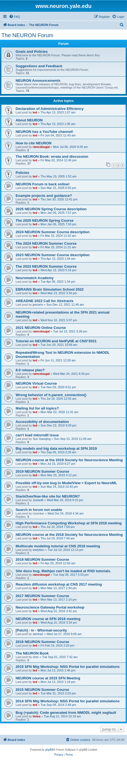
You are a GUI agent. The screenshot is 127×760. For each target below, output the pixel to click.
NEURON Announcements (38, 80)
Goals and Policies (32, 51)
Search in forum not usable (39, 510)
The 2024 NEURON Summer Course (46, 243)
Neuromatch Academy (35, 278)
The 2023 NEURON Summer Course (46, 266)
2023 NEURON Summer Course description (53, 255)
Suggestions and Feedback (39, 66)
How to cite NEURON (33, 143)
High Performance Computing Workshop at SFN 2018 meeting (69, 523)
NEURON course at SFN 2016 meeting (48, 619)
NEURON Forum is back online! (43, 184)
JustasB (38, 500)
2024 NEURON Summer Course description (53, 232)
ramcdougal (41, 146)
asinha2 (38, 634)
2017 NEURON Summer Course (42, 596)
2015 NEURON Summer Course (42, 690)
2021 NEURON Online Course (41, 328)
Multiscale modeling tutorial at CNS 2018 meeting (58, 546)
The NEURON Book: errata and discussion (52, 156)
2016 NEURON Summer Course (42, 642)
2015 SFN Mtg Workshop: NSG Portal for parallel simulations (68, 667)
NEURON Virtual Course (36, 383)
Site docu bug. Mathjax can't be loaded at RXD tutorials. (63, 571)
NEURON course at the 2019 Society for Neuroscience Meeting (69, 460)
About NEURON (29, 120)
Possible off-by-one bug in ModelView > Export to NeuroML (66, 483)
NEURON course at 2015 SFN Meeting (48, 678)
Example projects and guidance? (44, 196)
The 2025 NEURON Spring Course (45, 220)
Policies (22, 173)
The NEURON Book (32, 653)
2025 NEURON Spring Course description (51, 209)
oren (36, 657)
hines (37, 716)
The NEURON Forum (27, 35)
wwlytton (38, 549)
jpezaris (38, 304)
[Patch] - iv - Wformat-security (41, 630)
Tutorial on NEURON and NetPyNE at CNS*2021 (56, 341)
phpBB (49, 749)
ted (35, 112)
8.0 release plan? (30, 370)
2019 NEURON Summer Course (42, 471)
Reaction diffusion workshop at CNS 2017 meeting (59, 584)
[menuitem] (14, 16)
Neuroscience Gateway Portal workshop (50, 607)
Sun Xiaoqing (41, 438)
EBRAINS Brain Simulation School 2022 (49, 289)
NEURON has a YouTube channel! (44, 132)
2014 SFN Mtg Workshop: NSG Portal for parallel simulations (68, 701)
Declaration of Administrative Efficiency (50, 109)
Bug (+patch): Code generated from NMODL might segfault (66, 713)
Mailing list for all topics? (37, 408)
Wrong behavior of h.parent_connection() (51, 395)
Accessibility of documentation (42, 422)
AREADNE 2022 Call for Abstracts (44, 301)
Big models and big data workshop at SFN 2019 (56, 448)
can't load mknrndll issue (37, 435)
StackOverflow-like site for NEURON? (48, 496)
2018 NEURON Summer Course (42, 559)
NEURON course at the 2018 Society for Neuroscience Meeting (69, 535)
